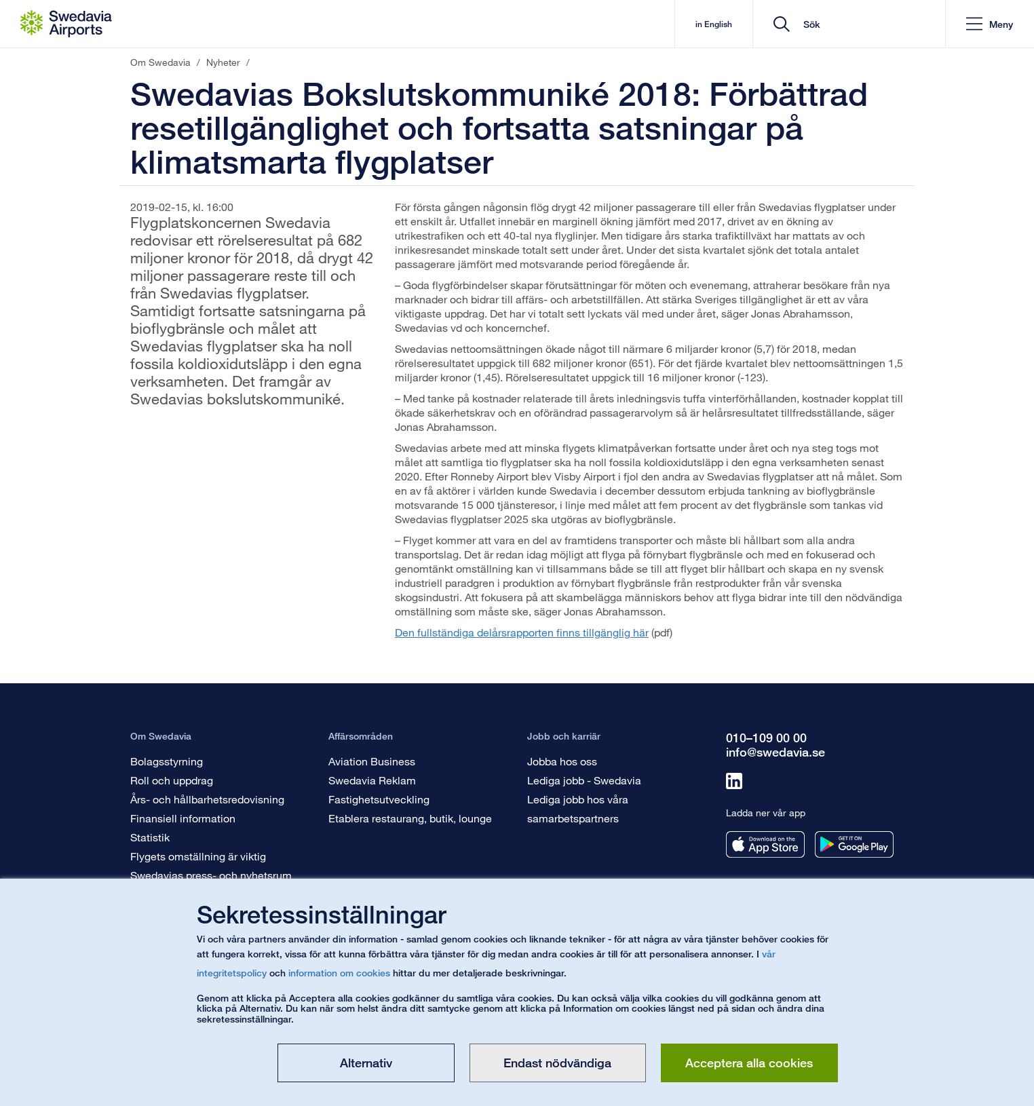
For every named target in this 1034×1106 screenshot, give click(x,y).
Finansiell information (182, 818)
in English (713, 24)
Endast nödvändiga (557, 1062)
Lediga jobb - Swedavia (584, 780)
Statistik (150, 837)
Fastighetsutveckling (378, 799)
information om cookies (339, 972)
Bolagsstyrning (166, 761)
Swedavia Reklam (372, 780)
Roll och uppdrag (171, 780)
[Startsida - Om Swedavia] (66, 23)
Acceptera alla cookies (749, 1062)
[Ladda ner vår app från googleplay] (854, 844)
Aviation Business (371, 761)
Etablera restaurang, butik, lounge (410, 818)
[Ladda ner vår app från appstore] (765, 844)
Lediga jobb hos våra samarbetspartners (577, 808)
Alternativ (366, 1062)
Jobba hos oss (562, 761)
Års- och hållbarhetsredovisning (207, 799)
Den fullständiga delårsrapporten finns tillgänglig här (522, 632)
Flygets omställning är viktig (198, 856)
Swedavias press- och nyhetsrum (211, 875)
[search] (854, 24)
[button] (989, 24)
